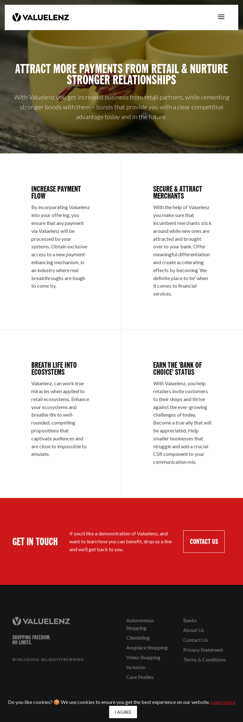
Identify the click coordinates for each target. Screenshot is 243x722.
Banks (190, 620)
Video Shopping (143, 657)
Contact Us (195, 640)
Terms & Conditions (204, 659)
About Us (193, 630)
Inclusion (136, 667)
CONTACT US (204, 541)
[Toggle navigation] (221, 17)
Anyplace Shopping (147, 647)
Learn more (223, 702)
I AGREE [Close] (123, 712)
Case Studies (140, 677)
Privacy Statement (203, 650)
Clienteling (138, 638)
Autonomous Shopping (140, 624)
